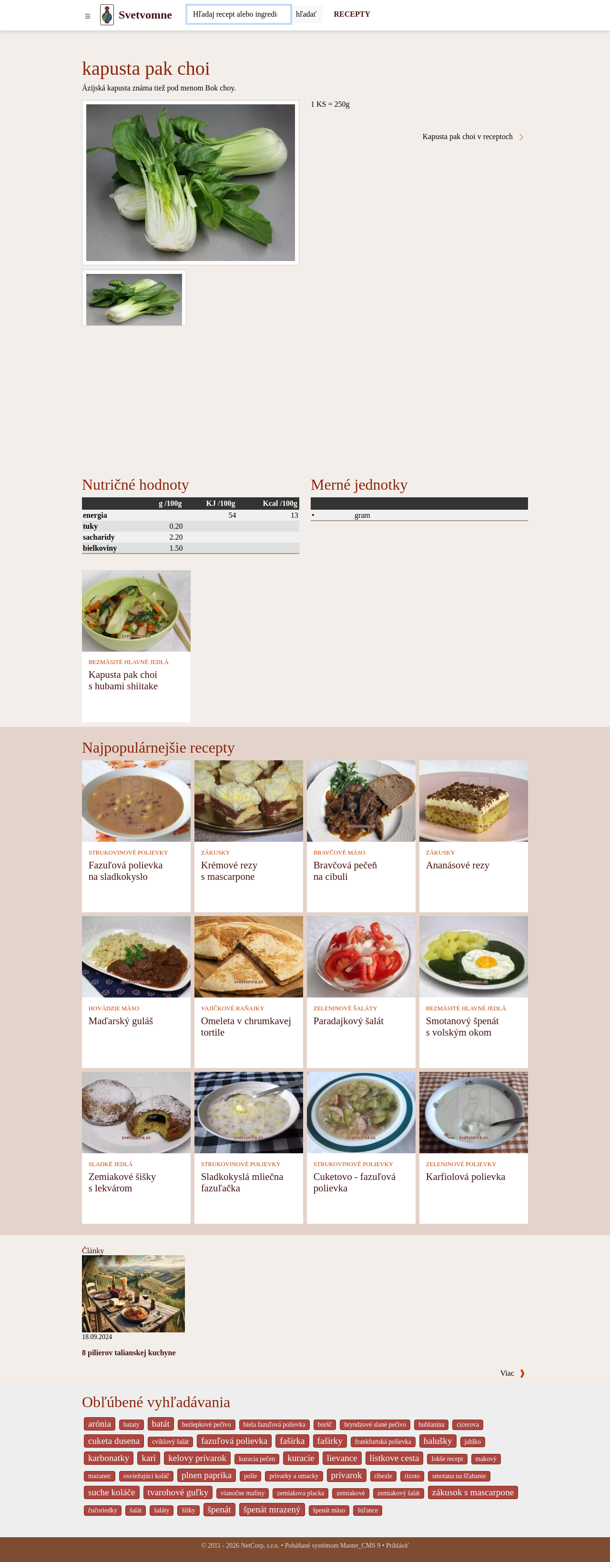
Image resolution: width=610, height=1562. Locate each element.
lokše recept (447, 1458)
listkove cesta (394, 1458)
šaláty (161, 1510)
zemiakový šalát (398, 1493)
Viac (512, 1373)
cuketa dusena (114, 1441)
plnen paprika (207, 1475)
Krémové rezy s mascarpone (229, 870)
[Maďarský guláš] (136, 956)
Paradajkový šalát (349, 1020)
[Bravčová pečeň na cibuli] (361, 800)
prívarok (346, 1475)
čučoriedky (102, 1510)
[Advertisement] (305, 397)
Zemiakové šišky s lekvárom (122, 1182)
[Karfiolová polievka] (473, 1112)
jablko (473, 1441)
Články (93, 1251)
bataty (131, 1424)
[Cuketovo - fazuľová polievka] (361, 1112)
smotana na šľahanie (459, 1476)
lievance (342, 1458)
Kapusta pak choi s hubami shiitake (123, 680)
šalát (136, 1510)
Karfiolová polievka (466, 1176)
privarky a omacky (293, 1476)
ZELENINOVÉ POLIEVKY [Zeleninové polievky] (461, 1164)
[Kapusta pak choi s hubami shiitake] (136, 610)
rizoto (412, 1476)
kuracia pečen (257, 1458)
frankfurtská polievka (383, 1441)
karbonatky (108, 1458)
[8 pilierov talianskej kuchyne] (133, 1293)
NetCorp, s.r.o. (260, 1545)
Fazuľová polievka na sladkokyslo (126, 870)
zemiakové (350, 1493)
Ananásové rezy (457, 864)
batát (161, 1424)
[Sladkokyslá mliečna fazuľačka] (248, 1112)
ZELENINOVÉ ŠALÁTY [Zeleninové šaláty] (345, 1008)
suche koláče (111, 1492)
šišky (188, 1510)
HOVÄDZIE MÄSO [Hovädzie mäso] (114, 1008)
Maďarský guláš (121, 1020)
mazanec (99, 1476)
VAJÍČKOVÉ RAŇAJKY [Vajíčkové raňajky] (232, 1008)
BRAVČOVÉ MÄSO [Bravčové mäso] (340, 852)
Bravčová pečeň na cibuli (345, 870)
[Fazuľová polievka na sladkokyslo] (136, 800)
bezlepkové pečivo (206, 1424)
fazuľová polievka (234, 1441)
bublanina (431, 1424)
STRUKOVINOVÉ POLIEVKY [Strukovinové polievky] (128, 852)
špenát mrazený (272, 1509)
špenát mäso (329, 1510)
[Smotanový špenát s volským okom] (473, 956)
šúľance (367, 1510)
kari (149, 1458)
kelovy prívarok (197, 1458)
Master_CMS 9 (360, 1545)
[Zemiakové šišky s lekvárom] (136, 1112)
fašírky (330, 1441)
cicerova (468, 1424)
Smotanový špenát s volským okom (462, 1026)
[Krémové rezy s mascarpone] (248, 800)
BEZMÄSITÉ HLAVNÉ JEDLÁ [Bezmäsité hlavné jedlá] (129, 662)
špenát (219, 1509)
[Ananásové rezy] (473, 800)
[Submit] (306, 14)
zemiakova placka (300, 1493)
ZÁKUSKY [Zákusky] (215, 852)
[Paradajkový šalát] (361, 956)
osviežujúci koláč (146, 1476)
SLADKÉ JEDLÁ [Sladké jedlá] (111, 1164)
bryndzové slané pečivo (375, 1424)
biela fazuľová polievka (274, 1424)
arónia (99, 1424)
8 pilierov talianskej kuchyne (129, 1353)
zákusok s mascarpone (473, 1492)
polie (250, 1476)
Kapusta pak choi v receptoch (474, 136)
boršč (325, 1424)
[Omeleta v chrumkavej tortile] (248, 956)
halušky (438, 1441)
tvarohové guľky (178, 1492)
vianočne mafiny (242, 1493)
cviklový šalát (170, 1441)
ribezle (383, 1476)
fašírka (292, 1441)
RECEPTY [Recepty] (352, 14)
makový (486, 1458)
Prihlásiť (397, 1545)
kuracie (300, 1458)
